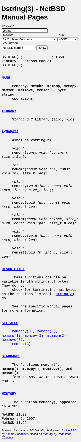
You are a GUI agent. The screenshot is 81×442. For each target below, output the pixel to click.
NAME (6, 78)
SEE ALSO (10, 323)
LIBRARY (9, 111)
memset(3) (21, 344)
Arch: (64, 35)
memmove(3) (12, 340)
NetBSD (71, 430)
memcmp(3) (11, 335)
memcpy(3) (34, 335)
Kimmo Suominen (17, 434)
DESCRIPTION (13, 269)
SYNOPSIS (10, 132)
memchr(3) (46, 331)
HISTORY (9, 394)
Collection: (11, 43)
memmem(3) (56, 335)
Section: (9, 35)
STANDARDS (11, 356)
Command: (9, 26)
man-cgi (48, 434)
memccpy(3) (22, 331)
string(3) (65, 294)
